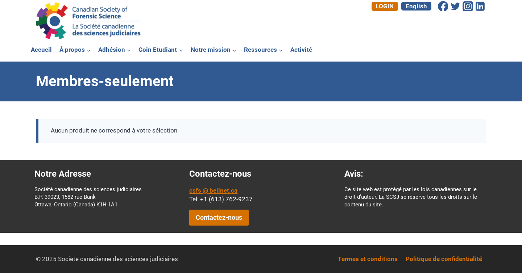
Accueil (41, 49)
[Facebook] (443, 6)
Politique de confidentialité (444, 258)
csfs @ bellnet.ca (213, 190)
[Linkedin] (480, 6)
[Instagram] (467, 6)
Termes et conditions (368, 258)
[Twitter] (455, 6)
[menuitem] (416, 6)
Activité (301, 49)
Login (385, 6)
